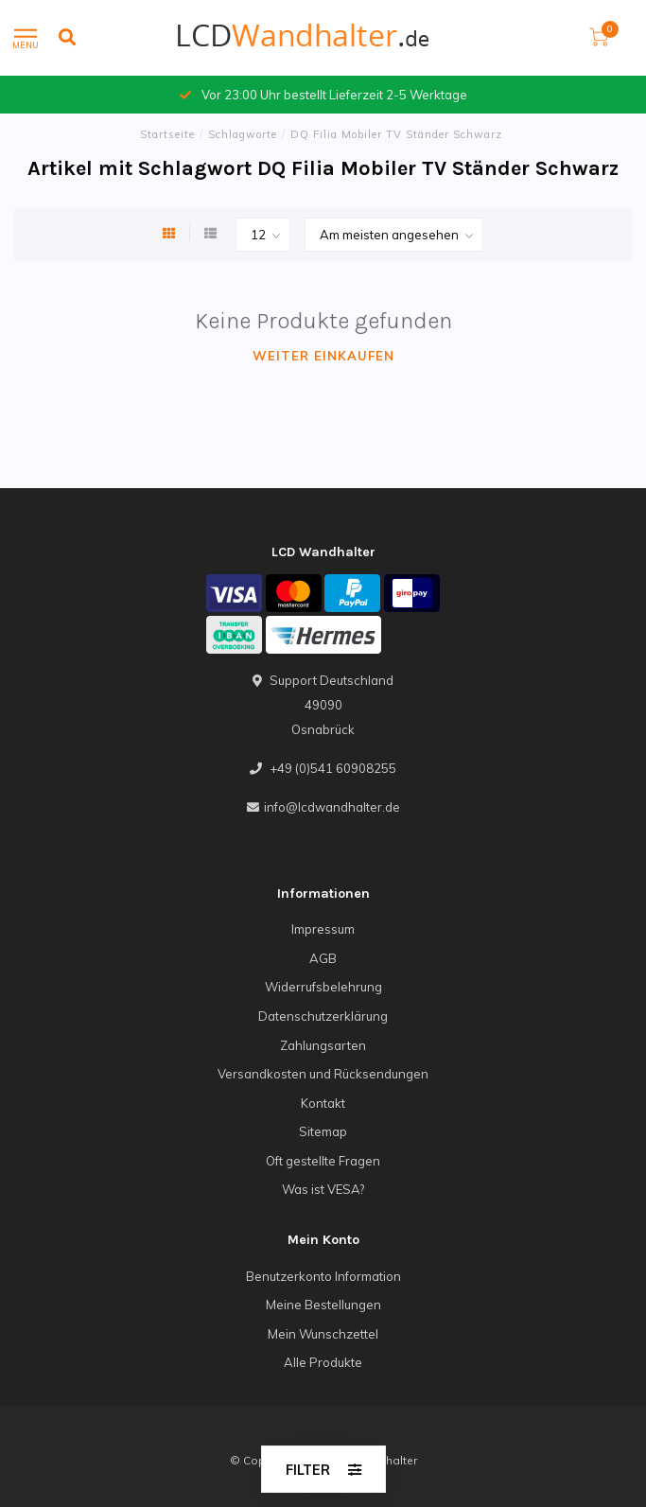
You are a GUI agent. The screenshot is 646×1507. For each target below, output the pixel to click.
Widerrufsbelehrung (323, 986)
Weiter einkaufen (323, 355)
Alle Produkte (323, 1362)
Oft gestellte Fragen (323, 1160)
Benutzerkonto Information (323, 1276)
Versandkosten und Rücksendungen (323, 1073)
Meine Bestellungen (323, 1304)
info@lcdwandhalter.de (332, 807)
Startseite (167, 134)
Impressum (323, 929)
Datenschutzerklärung (323, 1016)
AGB (323, 958)
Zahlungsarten (323, 1045)
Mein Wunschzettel (323, 1333)
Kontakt (323, 1103)
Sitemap (323, 1131)
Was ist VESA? (323, 1189)
